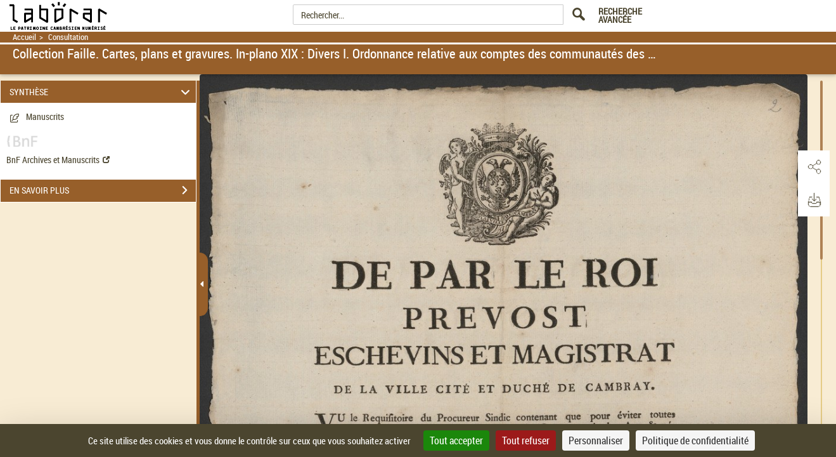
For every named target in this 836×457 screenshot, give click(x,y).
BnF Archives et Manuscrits (58, 160)
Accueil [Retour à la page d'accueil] (24, 37)
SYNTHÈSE (101, 92)
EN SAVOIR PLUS (103, 190)
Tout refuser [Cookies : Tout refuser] (526, 440)
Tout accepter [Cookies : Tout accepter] (456, 440)
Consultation (68, 37)
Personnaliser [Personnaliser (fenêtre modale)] (596, 440)
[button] (814, 166)
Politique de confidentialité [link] (695, 440)
